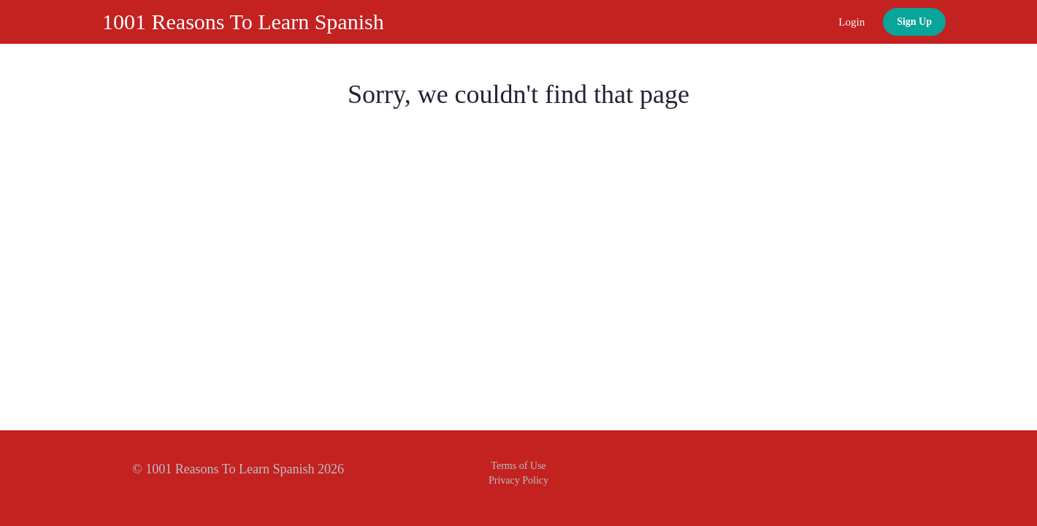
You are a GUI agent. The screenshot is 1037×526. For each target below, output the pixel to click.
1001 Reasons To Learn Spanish (243, 21)
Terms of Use (518, 465)
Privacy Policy (518, 480)
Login (851, 22)
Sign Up (914, 21)
